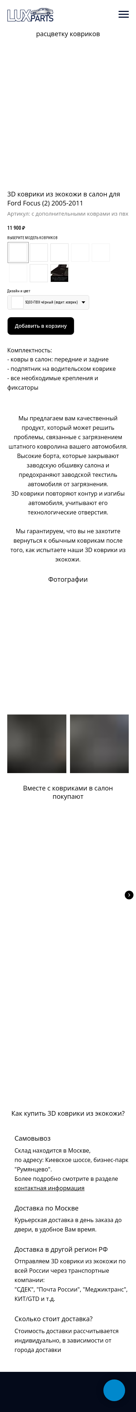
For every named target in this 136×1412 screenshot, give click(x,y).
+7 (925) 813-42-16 (29, 1296)
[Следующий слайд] (129, 891)
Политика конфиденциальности (36, 1357)
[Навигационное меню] (124, 14)
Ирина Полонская (49, 1393)
